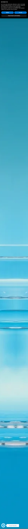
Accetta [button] (20, 12)
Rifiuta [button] (7, 12)
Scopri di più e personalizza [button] (14, 15)
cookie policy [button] (17, 6)
